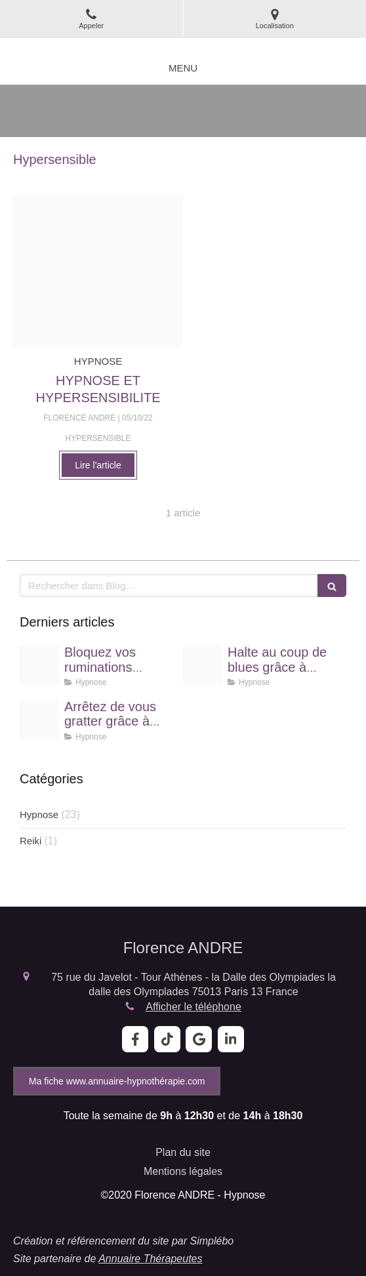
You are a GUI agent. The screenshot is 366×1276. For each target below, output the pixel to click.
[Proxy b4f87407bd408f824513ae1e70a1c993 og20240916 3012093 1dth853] (202, 665)
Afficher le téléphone (193, 1006)
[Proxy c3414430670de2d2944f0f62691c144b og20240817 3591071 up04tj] (39, 719)
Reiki (30, 840)
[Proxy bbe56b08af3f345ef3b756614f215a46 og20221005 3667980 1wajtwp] (98, 271)
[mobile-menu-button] (183, 68)
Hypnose (39, 814)
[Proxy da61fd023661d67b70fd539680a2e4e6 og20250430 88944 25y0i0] (39, 665)
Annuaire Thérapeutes (150, 1258)
